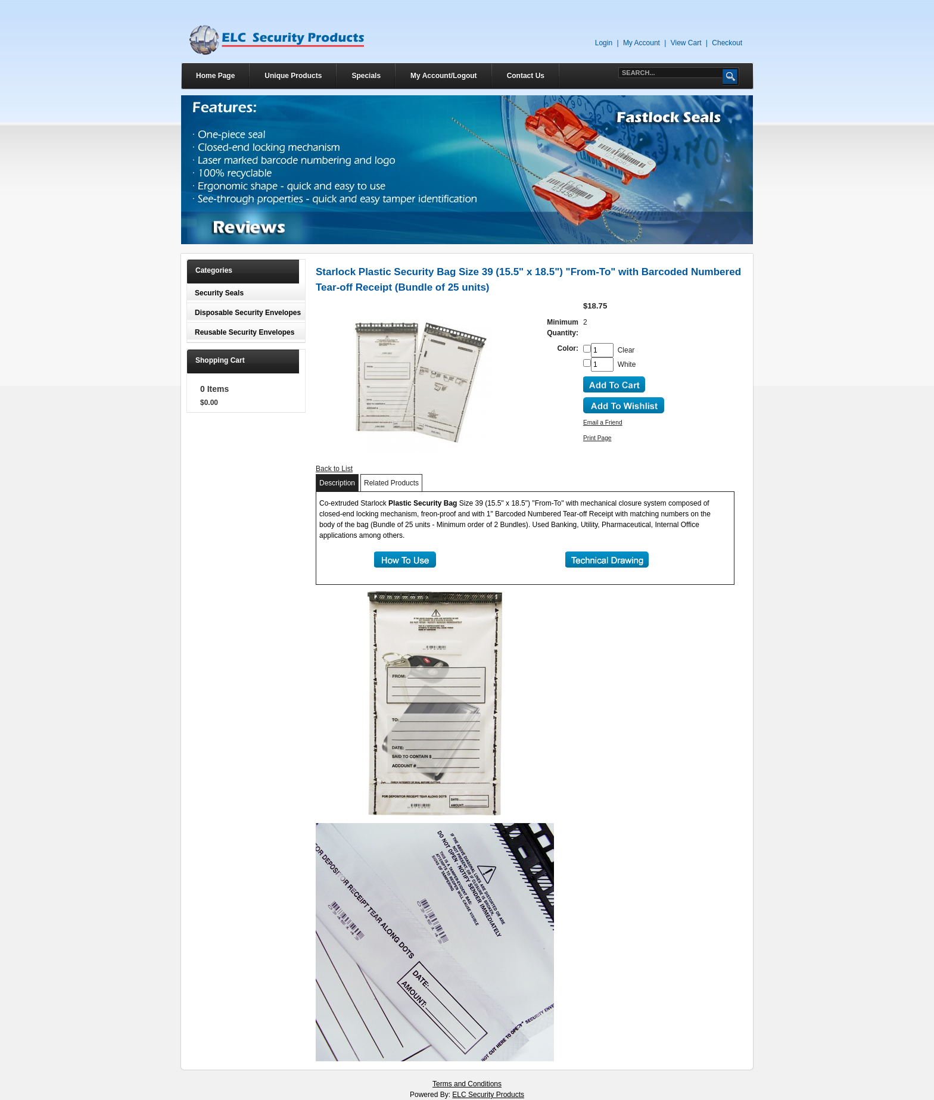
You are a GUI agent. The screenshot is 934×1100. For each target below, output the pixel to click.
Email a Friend (602, 422)
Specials (366, 75)
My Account (641, 43)
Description (337, 483)
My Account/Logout (443, 75)
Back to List (334, 469)
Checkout (727, 43)
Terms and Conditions (467, 1084)
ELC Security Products (488, 1094)
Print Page (597, 438)
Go (731, 76)
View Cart (686, 43)
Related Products (391, 483)
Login (603, 43)
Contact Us (525, 75)
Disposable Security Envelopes (248, 313)
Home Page (215, 75)
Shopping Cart (220, 360)
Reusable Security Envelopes (244, 332)
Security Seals (219, 293)
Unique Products (293, 75)
